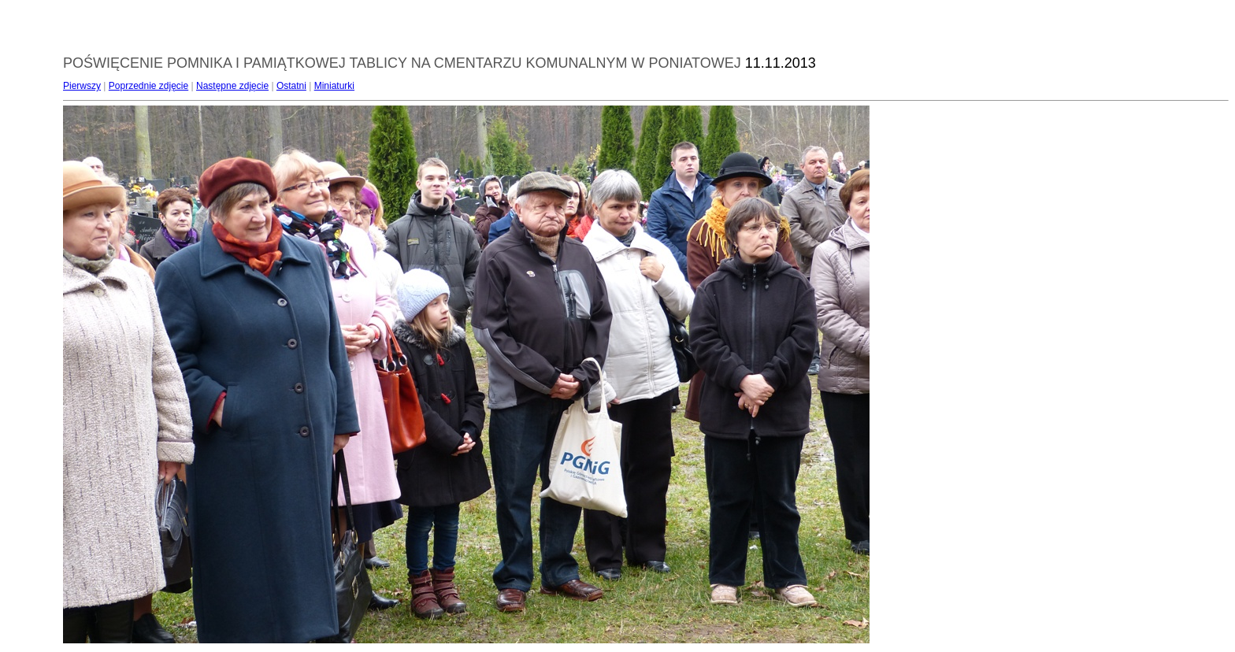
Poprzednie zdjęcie (148, 85)
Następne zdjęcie (232, 85)
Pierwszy (82, 85)
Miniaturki (334, 85)
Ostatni (291, 85)
